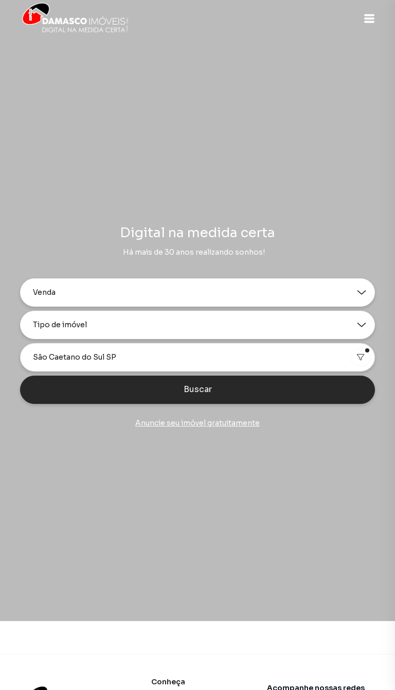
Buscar (198, 389)
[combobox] (197, 357)
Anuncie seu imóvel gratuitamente (197, 423)
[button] (369, 18)
